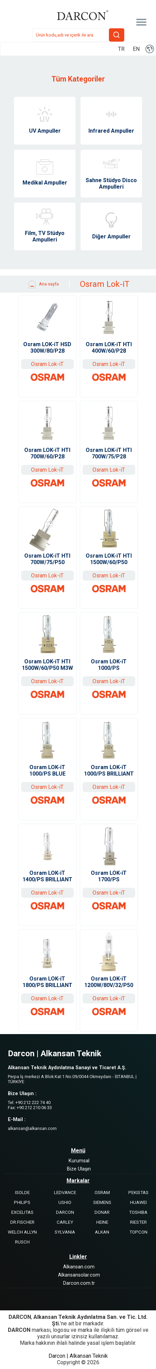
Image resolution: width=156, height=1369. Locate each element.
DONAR (102, 1212)
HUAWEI (138, 1202)
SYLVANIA (65, 1232)
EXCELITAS (22, 1212)
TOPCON (138, 1232)
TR (121, 49)
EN (136, 49)
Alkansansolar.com (79, 1275)
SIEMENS (102, 1202)
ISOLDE (22, 1192)
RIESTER (138, 1222)
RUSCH (22, 1242)
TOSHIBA (138, 1212)
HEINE (102, 1222)
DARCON (65, 1212)
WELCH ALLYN (22, 1232)
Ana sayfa (43, 284)
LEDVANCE (65, 1192)
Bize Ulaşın (79, 1169)
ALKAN (102, 1232)
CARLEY (65, 1222)
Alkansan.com (79, 1267)
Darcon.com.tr (79, 1283)
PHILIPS (22, 1202)
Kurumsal (79, 1161)
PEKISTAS (138, 1192)
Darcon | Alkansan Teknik (78, 1356)
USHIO (64, 1202)
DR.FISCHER (22, 1222)
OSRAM (102, 1192)
